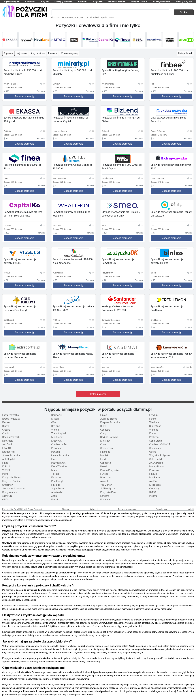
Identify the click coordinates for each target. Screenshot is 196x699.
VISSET (6, 470)
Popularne (8, 53)
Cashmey (154, 488)
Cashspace (155, 448)
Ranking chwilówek (161, 1)
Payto (5, 473)
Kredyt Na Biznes (11, 477)
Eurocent (105, 499)
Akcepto (104, 481)
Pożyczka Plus (108, 492)
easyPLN (7, 495)
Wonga (55, 429)
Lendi (103, 459)
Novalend (69, 17)
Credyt (103, 433)
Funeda (104, 473)
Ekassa (54, 17)
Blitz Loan (105, 477)
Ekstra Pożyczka (11, 418)
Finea (111, 17)
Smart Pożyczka (11, 455)
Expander (56, 477)
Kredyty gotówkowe (63, 1)
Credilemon (106, 448)
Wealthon (154, 422)
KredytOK (56, 440)
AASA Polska (156, 462)
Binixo (5, 426)
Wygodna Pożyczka (159, 455)
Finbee (61, 17)
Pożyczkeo (97, 1)
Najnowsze (22, 53)
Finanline (105, 451)
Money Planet (156, 466)
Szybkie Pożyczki (11, 1)
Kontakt (190, 509)
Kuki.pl (6, 466)
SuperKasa (155, 426)
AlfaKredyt (57, 492)
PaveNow (154, 470)
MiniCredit (56, 437)
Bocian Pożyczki (11, 437)
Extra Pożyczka (10, 415)
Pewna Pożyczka (109, 470)
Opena (152, 451)
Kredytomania (9, 492)
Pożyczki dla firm (139, 1)
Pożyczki (44, 1)
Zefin (54, 495)
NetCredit (7, 440)
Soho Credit (155, 440)
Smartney (7, 484)
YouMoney (106, 484)
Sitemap (65, 509)
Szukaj (183, 12)
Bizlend (95, 17)
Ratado (104, 466)
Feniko (152, 418)
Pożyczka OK (58, 462)
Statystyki (93, 509)
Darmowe (56, 415)
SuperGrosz (57, 488)
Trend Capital (86, 17)
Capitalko (104, 17)
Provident (56, 448)
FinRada (55, 484)
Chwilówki (30, 1)
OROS (5, 499)
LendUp (153, 415)
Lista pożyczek (185, 53)
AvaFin (153, 481)
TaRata (55, 473)
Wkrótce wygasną (69, 53)
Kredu (152, 433)
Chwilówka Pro (59, 444)
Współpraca (161, 509)
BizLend (55, 426)
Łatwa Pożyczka (60, 455)
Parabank (82, 1)
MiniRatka (154, 477)
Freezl (54, 499)
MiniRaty (105, 440)
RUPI (103, 426)
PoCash (55, 451)
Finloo (103, 415)
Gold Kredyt (155, 459)
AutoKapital (8, 459)
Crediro (6, 429)
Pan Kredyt (57, 481)
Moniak (104, 455)
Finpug (153, 473)
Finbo (54, 459)
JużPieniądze (107, 488)
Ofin (53, 422)
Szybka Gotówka (109, 437)
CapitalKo (105, 462)
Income (153, 495)
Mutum (55, 470)
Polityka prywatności (127, 509)
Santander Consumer (13, 488)
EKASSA (6, 448)
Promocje (52, 53)
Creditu (6, 433)
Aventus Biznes (108, 418)
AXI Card (7, 444)
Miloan (55, 418)
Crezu (103, 444)
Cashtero (105, 429)
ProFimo (153, 437)
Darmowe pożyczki (116, 1)
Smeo (76, 17)
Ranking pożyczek (184, 1)
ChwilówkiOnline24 (159, 444)
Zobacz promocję (24, 96)
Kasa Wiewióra (59, 466)
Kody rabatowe (38, 53)
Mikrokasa (155, 484)
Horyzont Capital (11, 481)
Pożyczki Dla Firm (10, 509)
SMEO (152, 492)
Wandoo (153, 429)
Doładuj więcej (98, 394)
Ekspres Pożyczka (110, 422)
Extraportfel (8, 451)
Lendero (104, 495)
